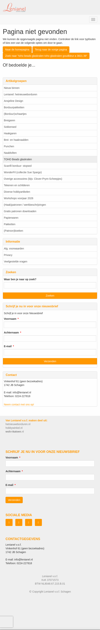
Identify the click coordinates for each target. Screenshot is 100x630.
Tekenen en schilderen (17, 185)
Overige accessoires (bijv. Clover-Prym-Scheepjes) (33, 178)
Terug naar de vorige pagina (51, 49)
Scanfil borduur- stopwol (18, 165)
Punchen (9, 146)
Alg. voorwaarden (14, 248)
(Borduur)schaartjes (15, 113)
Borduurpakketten (14, 107)
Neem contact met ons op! (19, 404)
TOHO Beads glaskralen (18, 159)
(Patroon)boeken (13, 230)
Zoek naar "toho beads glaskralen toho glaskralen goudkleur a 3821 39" (46, 55)
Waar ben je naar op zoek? (20, 279)
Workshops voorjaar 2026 (18, 198)
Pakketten (9, 224)
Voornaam (10, 318)
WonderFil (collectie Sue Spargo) (23, 172)
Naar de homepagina (17, 49)
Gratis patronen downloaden (20, 211)
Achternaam (11, 332)
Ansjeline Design (13, 100)
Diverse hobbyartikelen (17, 191)
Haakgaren (10, 133)
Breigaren (9, 120)
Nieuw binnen (12, 87)
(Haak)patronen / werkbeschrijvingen (25, 204)
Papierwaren (11, 217)
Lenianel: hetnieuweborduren (20, 94)
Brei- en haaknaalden (16, 139)
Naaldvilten (10, 152)
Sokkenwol (10, 126)
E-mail (8, 346)
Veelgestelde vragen (15, 261)
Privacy (8, 255)
